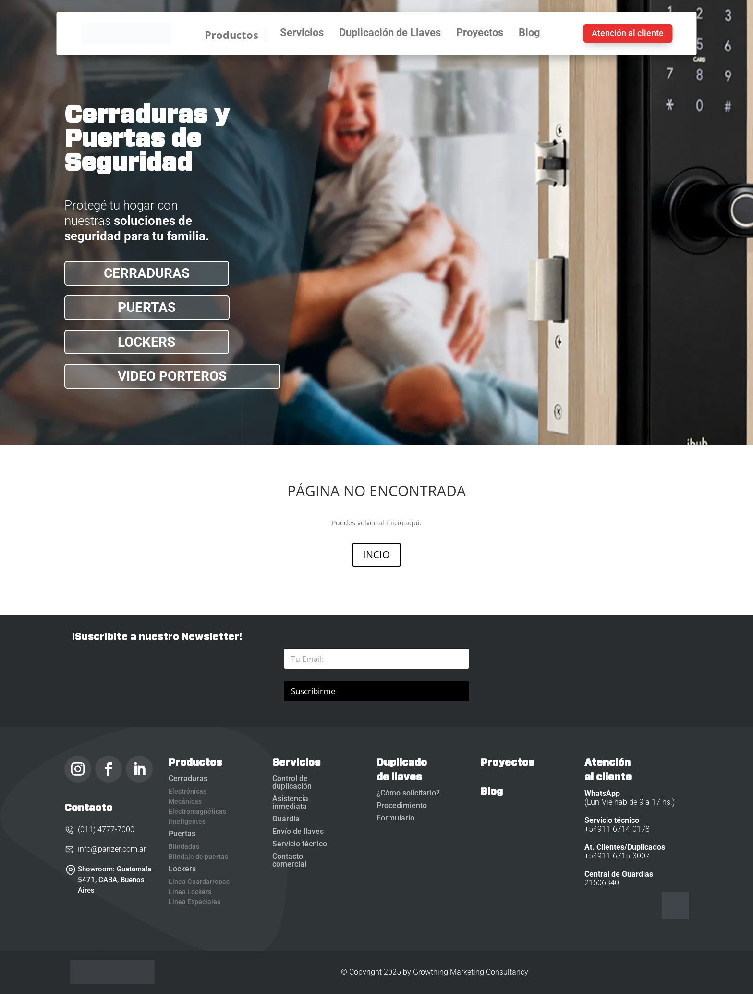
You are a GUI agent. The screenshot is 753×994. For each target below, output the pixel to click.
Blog (529, 33)
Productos (236, 34)
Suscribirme (313, 690)
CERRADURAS (147, 273)
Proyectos (479, 33)
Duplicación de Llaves (390, 33)
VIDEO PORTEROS (172, 376)
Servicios (302, 33)
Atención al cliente (628, 33)
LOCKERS (146, 342)
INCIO (376, 554)
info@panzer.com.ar (105, 849)
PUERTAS (147, 307)
